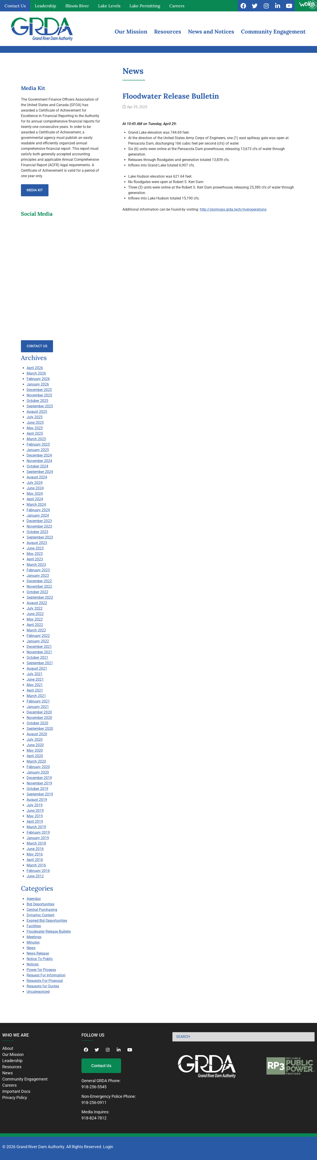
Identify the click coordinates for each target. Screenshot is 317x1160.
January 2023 (38, 575)
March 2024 (36, 504)
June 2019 (35, 810)
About (7, 1048)
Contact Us (15, 5)
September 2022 (40, 597)
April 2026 (35, 368)
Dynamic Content (40, 915)
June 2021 (35, 679)
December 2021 (39, 646)
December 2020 (39, 712)
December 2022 (39, 581)
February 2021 (38, 701)
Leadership (45, 5)
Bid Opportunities (40, 904)
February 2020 (38, 767)
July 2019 (35, 805)
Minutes (33, 942)
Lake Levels (109, 5)
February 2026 (38, 379)
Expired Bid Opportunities (47, 920)
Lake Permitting (144, 5)
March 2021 (36, 696)
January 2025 (38, 450)
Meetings (34, 937)
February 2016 (38, 871)
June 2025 (35, 422)
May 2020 (35, 750)
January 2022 (38, 641)
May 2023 (35, 554)
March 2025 (36, 439)
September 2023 (40, 537)
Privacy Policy (14, 1097)
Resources (167, 31)
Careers (176, 5)
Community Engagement (273, 31)
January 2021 (38, 707)
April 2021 (35, 690)
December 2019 (39, 778)
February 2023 (38, 570)
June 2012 (35, 876)
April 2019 (35, 821)
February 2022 (38, 636)
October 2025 (37, 401)
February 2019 (38, 832)
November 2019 (39, 783)
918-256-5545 (94, 1086)
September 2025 (40, 406)
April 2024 (35, 499)
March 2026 (36, 373)
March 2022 (36, 630)
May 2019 (35, 816)
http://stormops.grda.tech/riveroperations (233, 209)
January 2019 (38, 838)
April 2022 (35, 625)
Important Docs (16, 1091)
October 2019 (37, 789)
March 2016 (36, 865)
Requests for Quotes (43, 986)
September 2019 (40, 794)
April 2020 (35, 756)
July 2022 (35, 608)
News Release (38, 953)
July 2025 (35, 417)
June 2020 (35, 745)
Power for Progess (41, 970)
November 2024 (39, 461)
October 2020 (37, 723)
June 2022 (35, 614)
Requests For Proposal (45, 981)
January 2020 (38, 772)
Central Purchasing (42, 909)
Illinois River (77, 5)
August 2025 (37, 411)
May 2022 (35, 619)
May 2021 (35, 685)
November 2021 (39, 652)
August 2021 (37, 668)
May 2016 (35, 854)
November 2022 (39, 586)
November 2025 (39, 395)
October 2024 (37, 466)
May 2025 (35, 428)
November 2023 (39, 526)
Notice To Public (40, 959)
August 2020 (37, 734)
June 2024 (35, 488)
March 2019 (36, 827)
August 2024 (37, 477)
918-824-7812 (94, 1118)
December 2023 (39, 521)
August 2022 (37, 603)
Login (108, 1146)
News (31, 948)
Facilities (34, 926)
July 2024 (35, 482)
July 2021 (35, 674)
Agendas (34, 899)
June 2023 (35, 548)
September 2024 (40, 472)
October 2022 (37, 592)
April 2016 (35, 860)
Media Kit (35, 190)
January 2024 (38, 515)
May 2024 (35, 493)
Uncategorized (38, 991)
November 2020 (39, 717)
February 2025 (38, 444)
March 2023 (36, 564)
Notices (33, 964)
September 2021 (40, 663)
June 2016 (35, 849)
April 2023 (35, 559)
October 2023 (37, 532)
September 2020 (40, 728)
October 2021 (37, 657)
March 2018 (36, 843)
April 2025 (35, 433)
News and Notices (211, 31)
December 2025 (39, 390)
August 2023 (37, 543)
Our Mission (131, 31)
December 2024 (39, 455)
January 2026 (38, 384)
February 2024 (38, 510)
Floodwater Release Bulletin (49, 931)
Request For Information (46, 975)
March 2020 (36, 761)
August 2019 (37, 799)
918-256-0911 (94, 1102)
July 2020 (35, 739)
